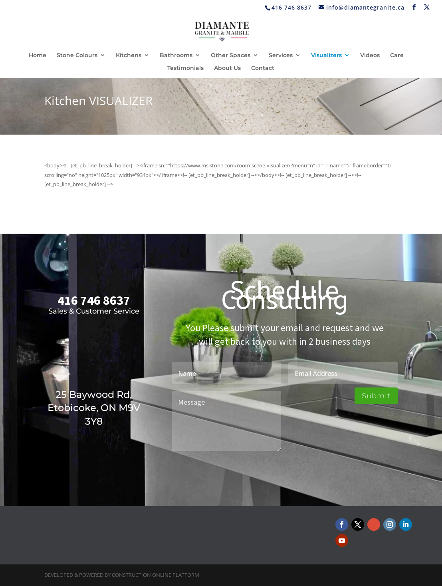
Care (397, 55)
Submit (376, 395)
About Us (227, 68)
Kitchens (128, 55)
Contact (262, 68)
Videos (370, 55)
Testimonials (185, 68)
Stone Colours (77, 55)
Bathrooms (176, 55)
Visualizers (326, 55)
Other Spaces (230, 55)
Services (281, 55)
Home (37, 55)
